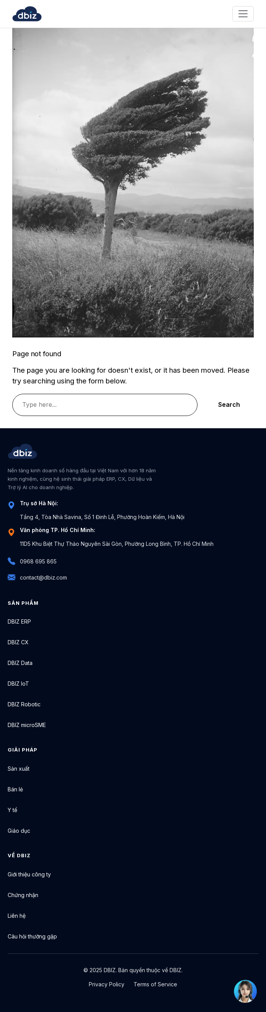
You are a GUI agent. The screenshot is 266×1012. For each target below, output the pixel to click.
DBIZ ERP (19, 621)
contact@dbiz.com (37, 577)
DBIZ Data (20, 663)
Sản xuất (18, 768)
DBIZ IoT (18, 683)
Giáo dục (19, 830)
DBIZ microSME (27, 725)
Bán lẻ (15, 789)
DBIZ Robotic (24, 704)
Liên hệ (17, 915)
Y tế (12, 810)
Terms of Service (155, 984)
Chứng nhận (23, 895)
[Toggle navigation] (243, 13)
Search (229, 404)
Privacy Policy (106, 984)
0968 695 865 (32, 561)
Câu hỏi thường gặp (32, 936)
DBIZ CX (18, 642)
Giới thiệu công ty (29, 874)
